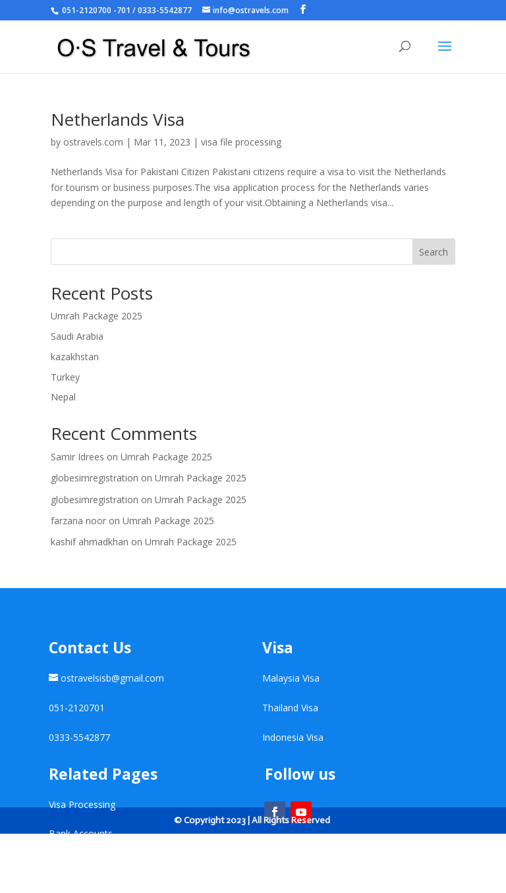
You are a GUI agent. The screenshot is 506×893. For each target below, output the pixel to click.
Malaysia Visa (291, 678)
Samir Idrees (77, 456)
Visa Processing (82, 804)
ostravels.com (93, 142)
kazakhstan (75, 356)
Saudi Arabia (77, 336)
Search (433, 252)
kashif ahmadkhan (89, 541)
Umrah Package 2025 (96, 316)
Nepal (63, 397)
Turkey (65, 377)
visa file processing (241, 142)
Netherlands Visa (117, 119)
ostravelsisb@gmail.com (112, 678)
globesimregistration (94, 478)
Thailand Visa (290, 707)
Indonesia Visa (292, 737)
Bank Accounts (81, 833)
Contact (65, 863)
